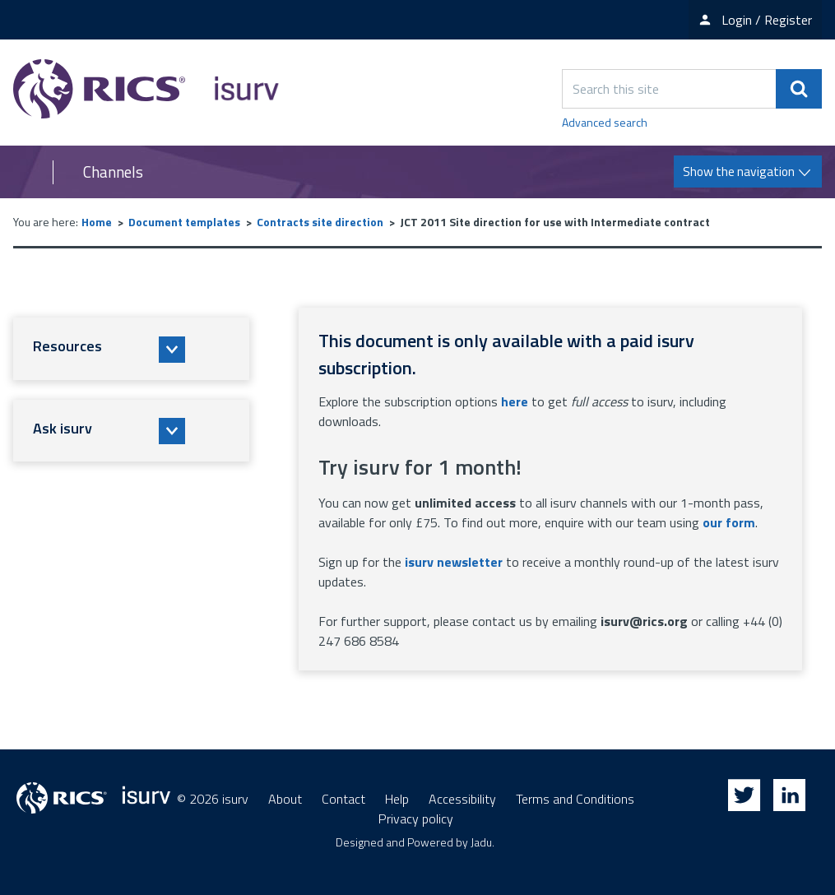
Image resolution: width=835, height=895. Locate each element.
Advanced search (604, 122)
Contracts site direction (320, 221)
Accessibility (462, 799)
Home (96, 221)
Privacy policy (415, 818)
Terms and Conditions (575, 799)
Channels (113, 171)
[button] (131, 349)
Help (397, 799)
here (514, 401)
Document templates (184, 221)
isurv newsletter (454, 562)
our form (729, 522)
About (285, 799)
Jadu (481, 842)
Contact (343, 799)
